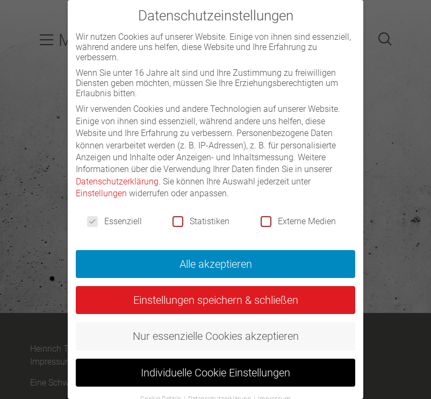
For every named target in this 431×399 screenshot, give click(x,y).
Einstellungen (101, 193)
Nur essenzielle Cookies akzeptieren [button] (216, 336)
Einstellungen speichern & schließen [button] (215, 300)
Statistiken (201, 221)
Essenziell (114, 221)
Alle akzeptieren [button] (215, 264)
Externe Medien (298, 221)
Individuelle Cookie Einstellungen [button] (215, 372)
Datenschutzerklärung (117, 181)
